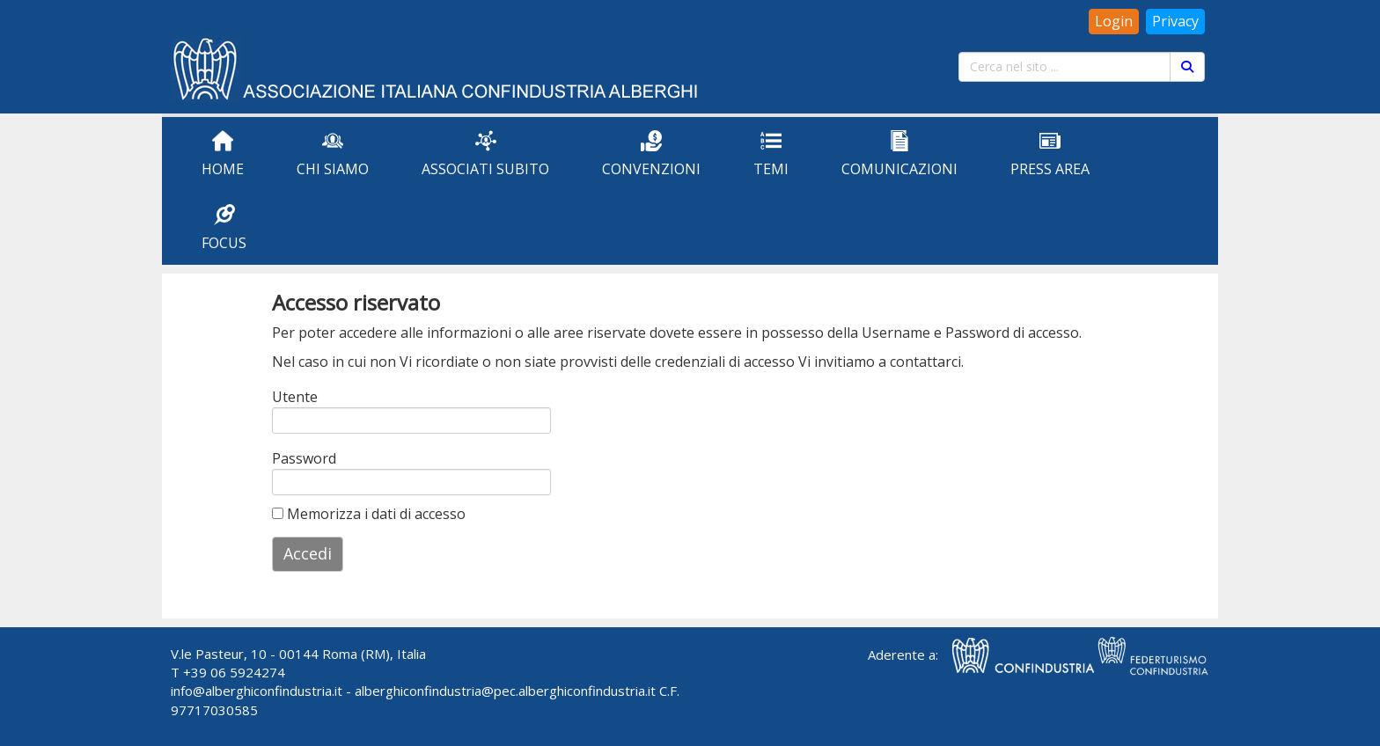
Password (295, 458)
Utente (295, 396)
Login (1113, 21)
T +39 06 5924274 (228, 672)
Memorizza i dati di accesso (369, 513)
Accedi (307, 553)
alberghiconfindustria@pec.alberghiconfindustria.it (505, 690)
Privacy (1175, 21)
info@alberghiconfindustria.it (256, 690)
